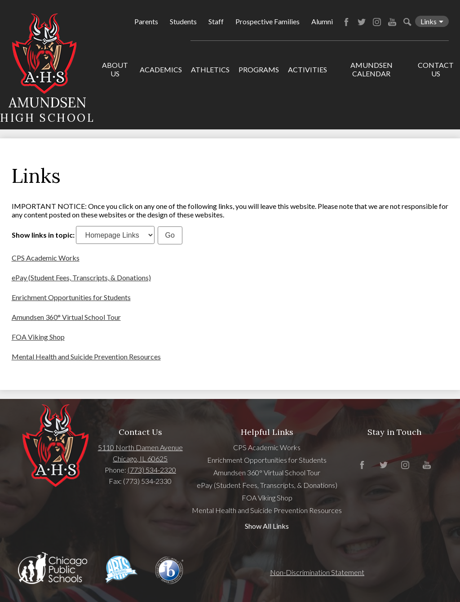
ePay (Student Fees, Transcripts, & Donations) (81, 277)
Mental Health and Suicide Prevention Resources (86, 356)
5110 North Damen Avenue (140, 447)
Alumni (322, 21)
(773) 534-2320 (152, 469)
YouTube (392, 22)
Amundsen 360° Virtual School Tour (66, 317)
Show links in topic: (43, 234)
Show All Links (267, 526)
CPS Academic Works (46, 257)
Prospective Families (267, 21)
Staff (216, 21)
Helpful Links (267, 432)
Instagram (377, 22)
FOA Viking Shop (38, 336)
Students (183, 21)
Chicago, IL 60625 (140, 458)
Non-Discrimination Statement (317, 572)
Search (407, 22)
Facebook (346, 22)
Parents (146, 21)
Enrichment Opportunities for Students (71, 297)
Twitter (362, 22)
